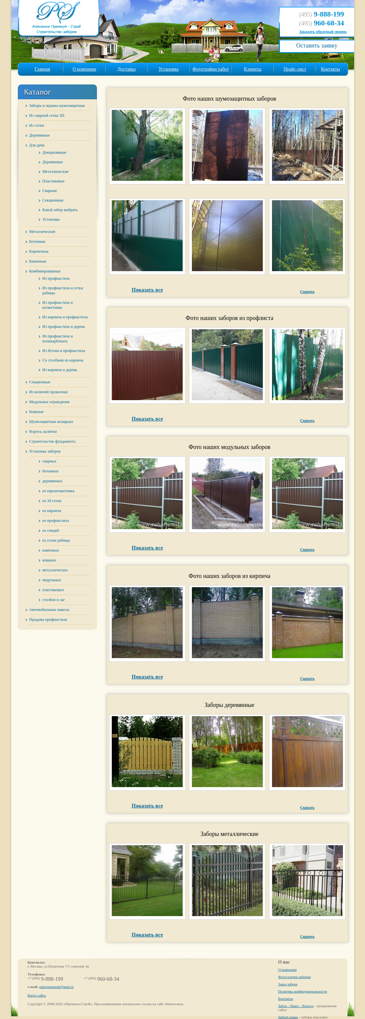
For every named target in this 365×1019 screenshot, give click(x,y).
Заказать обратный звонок (323, 31)
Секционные (53, 200)
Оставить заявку (316, 45)
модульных (52, 580)
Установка (169, 69)
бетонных (51, 471)
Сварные (50, 190)
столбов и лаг (54, 599)
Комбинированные (45, 271)
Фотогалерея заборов (294, 977)
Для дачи (37, 145)
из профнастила (56, 520)
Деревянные (39, 135)
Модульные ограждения (49, 401)
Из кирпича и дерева (60, 369)
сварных (50, 461)
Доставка (126, 69)
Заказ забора (287, 984)
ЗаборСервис (288, 1017)
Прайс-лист (295, 69)
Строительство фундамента (52, 441)
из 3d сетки (52, 500)
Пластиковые (54, 181)
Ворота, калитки (43, 431)
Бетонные (37, 241)
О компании (84, 69)
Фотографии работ (211, 69)
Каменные (37, 261)
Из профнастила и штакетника (58, 305)
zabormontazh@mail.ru (56, 987)
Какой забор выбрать (60, 209)
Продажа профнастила (48, 619)
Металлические (56, 171)
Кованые (36, 411)
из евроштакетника (59, 491)
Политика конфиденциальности (302, 991)
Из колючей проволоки (48, 392)
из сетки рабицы (56, 540)
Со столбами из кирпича (63, 360)
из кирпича (52, 510)
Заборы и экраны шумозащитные (57, 105)
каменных (51, 550)
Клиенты (252, 69)
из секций (51, 530)
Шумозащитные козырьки (51, 421)
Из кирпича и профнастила (65, 317)
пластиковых (53, 590)
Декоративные (55, 152)
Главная (42, 69)
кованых (50, 560)
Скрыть (307, 291)
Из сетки (36, 125)
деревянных (53, 481)
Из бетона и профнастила (64, 350)
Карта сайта (37, 995)
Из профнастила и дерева (64, 326)
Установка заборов (45, 451)
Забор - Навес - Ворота (296, 1006)
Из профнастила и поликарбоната (58, 338)
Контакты (330, 69)
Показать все (147, 290)
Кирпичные (39, 251)
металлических (55, 570)
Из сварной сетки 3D (46, 115)
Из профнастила (56, 278)
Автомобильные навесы (49, 609)
